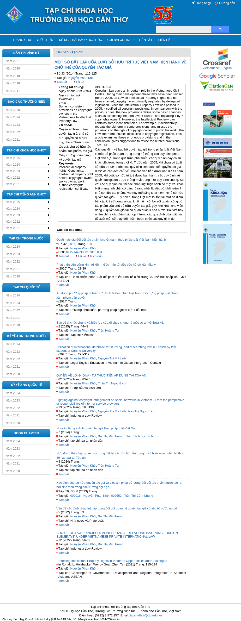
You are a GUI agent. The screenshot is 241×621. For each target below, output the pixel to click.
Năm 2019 (13, 76)
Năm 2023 (13, 124)
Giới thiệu (45, 40)
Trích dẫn (96, 256)
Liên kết (145, 40)
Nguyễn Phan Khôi (81, 78)
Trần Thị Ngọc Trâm (141, 411)
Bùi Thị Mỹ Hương (110, 436)
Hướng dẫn (227, 3)
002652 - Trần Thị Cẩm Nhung (132, 495)
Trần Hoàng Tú (108, 330)
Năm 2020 (13, 68)
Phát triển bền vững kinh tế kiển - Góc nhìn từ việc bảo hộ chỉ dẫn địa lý (106, 264)
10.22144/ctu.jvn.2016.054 (84, 252)
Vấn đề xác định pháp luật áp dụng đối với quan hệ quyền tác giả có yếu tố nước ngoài (116, 508)
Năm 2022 (13, 132)
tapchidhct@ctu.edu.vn (146, 615)
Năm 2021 (13, 61)
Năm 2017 (13, 91)
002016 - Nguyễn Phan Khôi (89, 495)
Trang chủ (21, 40)
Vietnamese (211, 68)
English (227, 68)
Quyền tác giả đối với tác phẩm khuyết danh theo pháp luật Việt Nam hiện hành (111, 239)
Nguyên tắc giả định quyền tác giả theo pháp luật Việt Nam (96, 428)
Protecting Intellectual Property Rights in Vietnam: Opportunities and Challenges (111, 561)
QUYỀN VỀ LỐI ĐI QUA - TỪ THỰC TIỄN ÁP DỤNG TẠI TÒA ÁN (101, 375)
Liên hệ (164, 40)
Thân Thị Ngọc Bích (112, 383)
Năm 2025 (13, 110)
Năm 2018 (13, 83)
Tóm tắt (61, 82)
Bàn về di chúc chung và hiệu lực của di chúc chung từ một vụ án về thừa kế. (110, 322)
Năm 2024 (13, 117)
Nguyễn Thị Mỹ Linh (112, 358)
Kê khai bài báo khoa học (80, 40)
